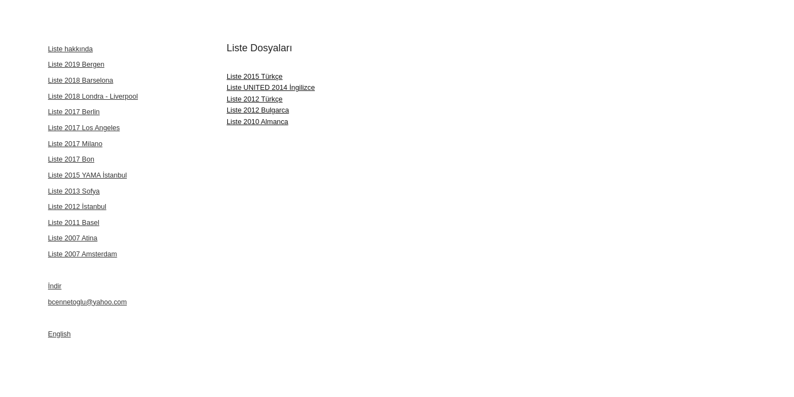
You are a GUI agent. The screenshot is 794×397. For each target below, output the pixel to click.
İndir (55, 286)
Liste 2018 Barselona (80, 80)
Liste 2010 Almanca (257, 121)
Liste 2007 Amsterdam (82, 254)
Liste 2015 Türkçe (255, 76)
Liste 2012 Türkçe (255, 99)
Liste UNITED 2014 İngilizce (271, 87)
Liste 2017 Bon (71, 159)
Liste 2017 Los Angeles (84, 128)
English (59, 334)
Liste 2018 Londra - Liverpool (93, 96)
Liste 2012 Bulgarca (258, 110)
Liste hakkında (70, 49)
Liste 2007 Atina (73, 238)
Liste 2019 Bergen (76, 64)
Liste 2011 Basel (73, 223)
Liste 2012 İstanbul (77, 207)
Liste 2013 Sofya (74, 191)
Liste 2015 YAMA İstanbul (87, 175)
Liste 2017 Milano (75, 144)
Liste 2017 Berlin (74, 112)
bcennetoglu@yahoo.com (87, 302)
